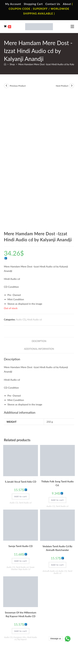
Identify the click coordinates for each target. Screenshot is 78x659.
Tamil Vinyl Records (20, 594)
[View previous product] (6, 85)
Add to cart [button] (20, 374)
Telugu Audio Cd (53, 604)
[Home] (5, 64)
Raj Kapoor (22, 517)
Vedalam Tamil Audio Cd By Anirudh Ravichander (57, 425)
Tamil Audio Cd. (53, 594)
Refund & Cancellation (39, 635)
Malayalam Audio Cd (55, 609)
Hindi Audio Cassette (55, 558)
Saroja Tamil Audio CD (21, 423)
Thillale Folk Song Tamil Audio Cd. (57, 361)
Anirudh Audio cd (50, 448)
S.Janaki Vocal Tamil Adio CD (20, 359)
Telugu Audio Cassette (56, 563)
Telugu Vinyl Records (20, 609)
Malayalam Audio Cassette (52, 570)
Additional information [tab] (39, 227)
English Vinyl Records (21, 604)
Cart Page (15, 569)
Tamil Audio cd (25, 380)
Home (13, 553)
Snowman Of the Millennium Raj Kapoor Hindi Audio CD (20, 492)
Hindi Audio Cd (52, 599)
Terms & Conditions (22, 631)
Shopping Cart (33, 3)
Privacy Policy (40, 631)
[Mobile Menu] (72, 26)
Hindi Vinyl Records (20, 599)
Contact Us (52, 3)
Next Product (62, 85)
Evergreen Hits (19, 515)
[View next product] (71, 85)
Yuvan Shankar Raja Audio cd (23, 446)
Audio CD (21, 197)
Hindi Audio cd (34, 197)
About (67, 3)
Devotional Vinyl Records (22, 614)
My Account (13, 3)
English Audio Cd (53, 614)
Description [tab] (39, 219)
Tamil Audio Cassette (55, 553)
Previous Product (18, 85)
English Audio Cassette (56, 578)
